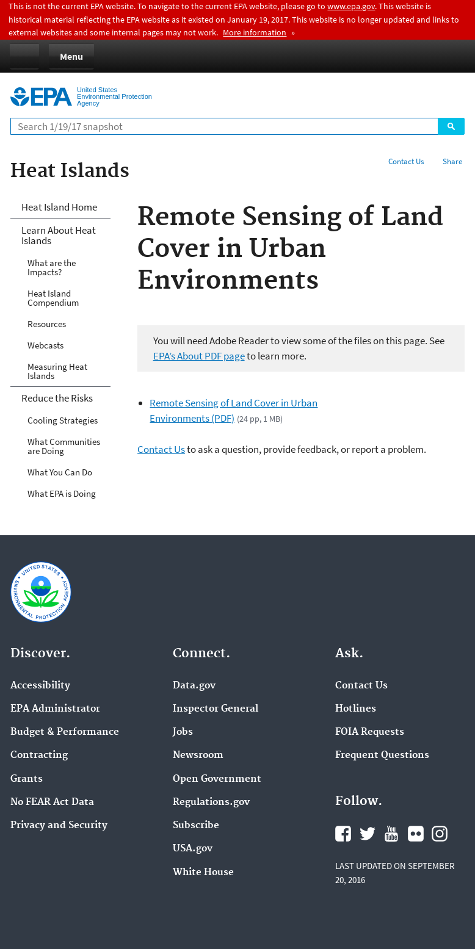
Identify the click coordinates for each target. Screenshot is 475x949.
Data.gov (194, 685)
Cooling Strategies (62, 420)
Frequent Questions (382, 755)
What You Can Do (59, 472)
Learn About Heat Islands (58, 235)
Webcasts (45, 345)
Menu (71, 56)
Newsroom (198, 755)
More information (254, 32)
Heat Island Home (59, 207)
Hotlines (355, 709)
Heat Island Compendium (53, 297)
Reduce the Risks (57, 398)
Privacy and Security (58, 825)
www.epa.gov (351, 6)
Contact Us (406, 161)
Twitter (367, 834)
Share (452, 161)
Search (451, 126)
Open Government (217, 779)
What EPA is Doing (61, 493)
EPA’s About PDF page (199, 356)
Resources (46, 324)
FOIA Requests (369, 732)
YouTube (391, 834)
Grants (26, 779)
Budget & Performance (64, 732)
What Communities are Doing (63, 446)
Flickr (416, 834)
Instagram (440, 834)
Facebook (343, 834)
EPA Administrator (55, 709)
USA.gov (192, 848)
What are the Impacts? (51, 267)
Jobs (183, 732)
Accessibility (40, 685)
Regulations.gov (211, 802)
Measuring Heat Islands (57, 371)
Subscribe (196, 825)
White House (203, 872)
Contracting (39, 755)
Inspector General (215, 709)
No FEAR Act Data (52, 802)
